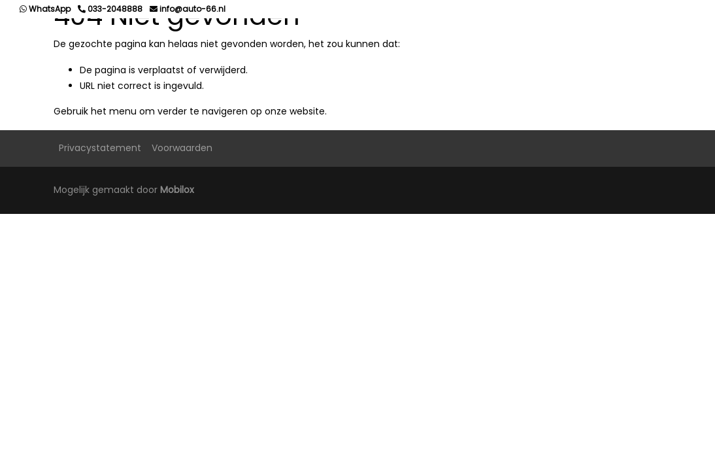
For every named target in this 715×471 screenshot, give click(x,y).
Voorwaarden (182, 147)
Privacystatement (100, 147)
